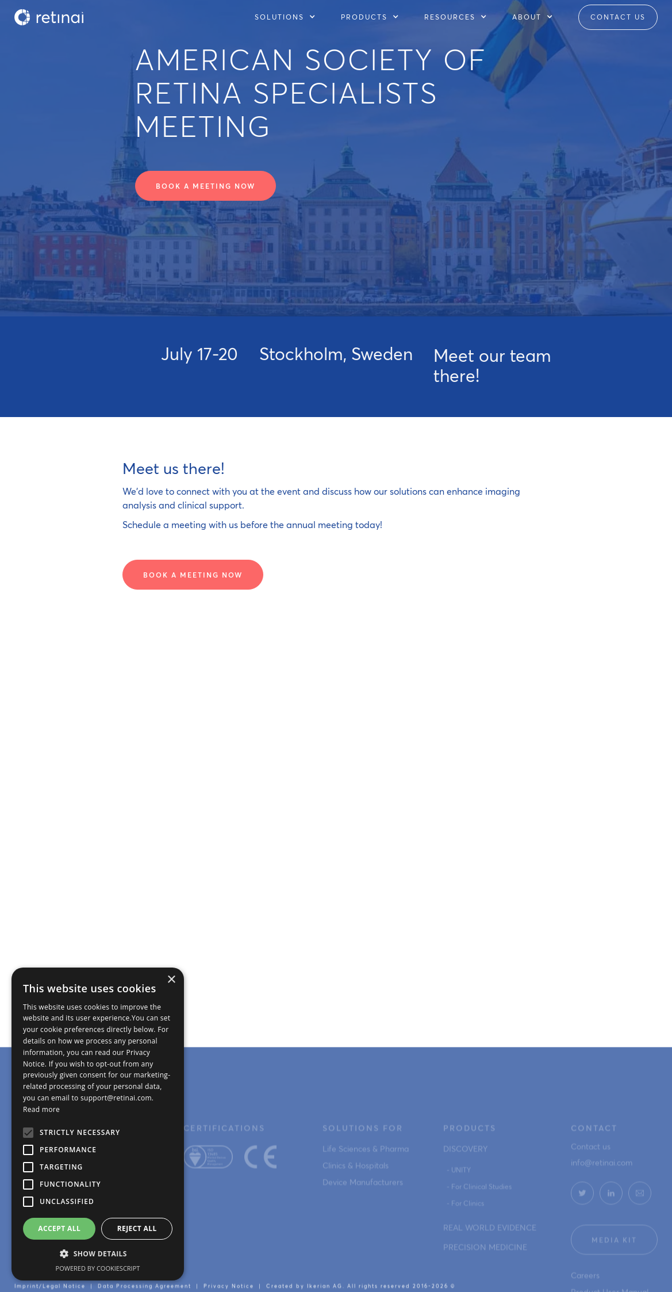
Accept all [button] (59, 1228)
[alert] (97, 1124)
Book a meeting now (205, 185)
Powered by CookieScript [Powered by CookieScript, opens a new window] (98, 1268)
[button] (291, 17)
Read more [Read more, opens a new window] (41, 1109)
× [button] (171, 980)
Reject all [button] (137, 1228)
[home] (48, 17)
